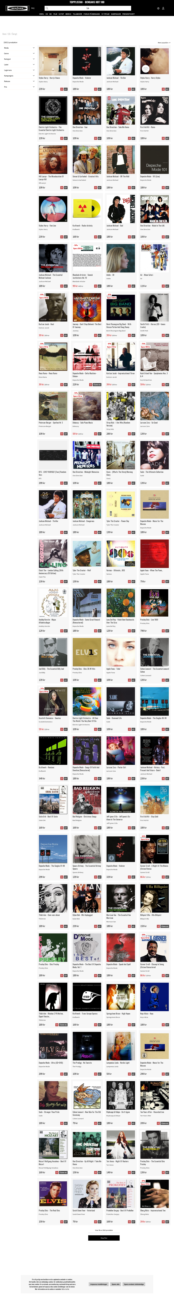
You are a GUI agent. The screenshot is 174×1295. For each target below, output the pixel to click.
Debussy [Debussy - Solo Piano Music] (76, 426)
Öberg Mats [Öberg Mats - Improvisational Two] (144, 1214)
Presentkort (128, 14)
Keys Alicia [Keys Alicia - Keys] (144, 1017)
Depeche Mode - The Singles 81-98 (52, 865)
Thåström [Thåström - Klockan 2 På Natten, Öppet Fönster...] (42, 1020)
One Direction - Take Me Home (117, 127)
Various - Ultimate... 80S (115, 570)
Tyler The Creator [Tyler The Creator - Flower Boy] (112, 525)
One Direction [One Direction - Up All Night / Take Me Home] (78, 1168)
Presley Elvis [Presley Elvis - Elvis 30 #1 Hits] (77, 672)
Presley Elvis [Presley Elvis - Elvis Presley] (43, 968)
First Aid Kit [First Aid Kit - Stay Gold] (144, 820)
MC (50, 14)
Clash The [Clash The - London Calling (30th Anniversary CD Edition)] (42, 577)
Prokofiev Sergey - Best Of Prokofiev (119, 1210)
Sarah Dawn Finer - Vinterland (84, 1210)
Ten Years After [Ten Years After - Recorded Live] (145, 1116)
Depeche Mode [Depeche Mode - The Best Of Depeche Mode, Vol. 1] (78, 971)
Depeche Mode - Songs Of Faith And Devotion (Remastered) (86, 769)
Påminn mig (97, 385)
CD (47, 14)
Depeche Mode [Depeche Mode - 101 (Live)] (145, 180)
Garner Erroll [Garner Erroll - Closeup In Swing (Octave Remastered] (144, 971)
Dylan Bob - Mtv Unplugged (83, 915)
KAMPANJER (116, 14)
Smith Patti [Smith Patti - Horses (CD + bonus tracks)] (144, 331)
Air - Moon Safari (146, 274)
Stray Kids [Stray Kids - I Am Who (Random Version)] (110, 429)
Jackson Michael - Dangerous (83, 521)
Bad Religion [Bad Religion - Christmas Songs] (77, 820)
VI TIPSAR (105, 14)
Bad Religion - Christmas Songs (84, 816)
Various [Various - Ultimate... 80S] (109, 574)
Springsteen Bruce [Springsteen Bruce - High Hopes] (113, 1017)
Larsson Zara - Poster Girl (116, 767)
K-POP (61, 14)
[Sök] (88, 8)
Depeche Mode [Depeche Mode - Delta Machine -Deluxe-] (78, 380)
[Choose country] (158, 8)
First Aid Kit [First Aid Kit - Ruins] (144, 131)
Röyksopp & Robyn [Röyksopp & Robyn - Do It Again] (113, 1116)
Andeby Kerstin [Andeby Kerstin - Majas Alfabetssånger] (44, 626)
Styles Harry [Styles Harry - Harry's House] (43, 82)
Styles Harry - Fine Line (47, 225)
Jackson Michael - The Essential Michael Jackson (50, 276)
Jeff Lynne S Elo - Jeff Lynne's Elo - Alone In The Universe (118, 818)
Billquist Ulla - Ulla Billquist (150, 915)
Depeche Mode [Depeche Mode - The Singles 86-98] (145, 722)
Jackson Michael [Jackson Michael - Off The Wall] (112, 180)
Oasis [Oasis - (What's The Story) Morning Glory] (108, 478)
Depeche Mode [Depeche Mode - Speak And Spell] (111, 968)
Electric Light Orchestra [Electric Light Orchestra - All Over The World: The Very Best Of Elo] (81, 725)
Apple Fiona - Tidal (113, 668)
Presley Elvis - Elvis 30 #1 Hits (84, 668)
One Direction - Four (80, 127)
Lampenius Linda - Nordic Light (118, 1062)
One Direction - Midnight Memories (86, 471)
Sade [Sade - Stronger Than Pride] (41, 1116)
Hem (4, 33)
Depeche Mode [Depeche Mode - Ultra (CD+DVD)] (44, 1066)
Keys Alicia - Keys (146, 1013)
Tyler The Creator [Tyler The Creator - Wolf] (79, 574)
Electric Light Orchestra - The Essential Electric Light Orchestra (51, 129)
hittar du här (65, 1289)
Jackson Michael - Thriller (116, 77)
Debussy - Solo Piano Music (83, 422)
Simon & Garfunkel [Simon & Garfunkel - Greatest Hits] (79, 180)
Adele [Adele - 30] (108, 278)
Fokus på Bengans (92, 14)
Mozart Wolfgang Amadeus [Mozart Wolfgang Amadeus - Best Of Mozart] (48, 1168)
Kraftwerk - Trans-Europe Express (85, 1013)
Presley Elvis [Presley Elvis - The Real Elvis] (43, 1214)
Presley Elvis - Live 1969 (149, 619)
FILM (55, 14)
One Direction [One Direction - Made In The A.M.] (145, 229)
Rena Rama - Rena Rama (48, 373)
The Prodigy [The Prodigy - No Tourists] (77, 1066)
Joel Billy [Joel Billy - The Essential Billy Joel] (42, 672)
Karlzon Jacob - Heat (46, 324)
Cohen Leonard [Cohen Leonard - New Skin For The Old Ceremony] (78, 1118)
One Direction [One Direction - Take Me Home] (111, 131)
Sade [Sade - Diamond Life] (108, 722)
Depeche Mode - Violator (82, 77)
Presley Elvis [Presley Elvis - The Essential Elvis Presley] (144, 1168)
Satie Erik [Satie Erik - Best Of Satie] (42, 820)
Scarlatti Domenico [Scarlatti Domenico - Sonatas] (45, 722)
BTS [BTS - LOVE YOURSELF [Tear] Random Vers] (40, 478)
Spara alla (115, 1284)
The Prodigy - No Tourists (82, 1062)
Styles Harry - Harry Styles (150, 77)
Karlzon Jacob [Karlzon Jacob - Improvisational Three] (111, 377)
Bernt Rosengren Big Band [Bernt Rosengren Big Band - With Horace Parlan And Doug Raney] (115, 331)
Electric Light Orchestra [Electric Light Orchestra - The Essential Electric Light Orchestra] (47, 134)
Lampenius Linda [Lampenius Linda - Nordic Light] (112, 1066)
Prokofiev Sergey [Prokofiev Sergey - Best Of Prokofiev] (112, 1214)
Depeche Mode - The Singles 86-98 (153, 718)
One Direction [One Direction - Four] (78, 131)
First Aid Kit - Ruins (147, 127)
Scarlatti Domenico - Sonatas (50, 718)
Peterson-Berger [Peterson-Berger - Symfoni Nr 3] (45, 426)
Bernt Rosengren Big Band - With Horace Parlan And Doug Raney (118, 326)
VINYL (41, 14)
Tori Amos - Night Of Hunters (117, 1161)
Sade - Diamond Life (114, 718)
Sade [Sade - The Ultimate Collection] (142, 475)
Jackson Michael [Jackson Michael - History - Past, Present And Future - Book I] (146, 774)
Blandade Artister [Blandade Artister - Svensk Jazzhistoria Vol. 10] (79, 281)
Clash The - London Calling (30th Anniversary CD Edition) (51, 572)
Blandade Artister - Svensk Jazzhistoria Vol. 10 (83, 276)
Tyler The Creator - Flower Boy (117, 521)
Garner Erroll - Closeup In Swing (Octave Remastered (152, 966)
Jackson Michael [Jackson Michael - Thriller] (112, 82)
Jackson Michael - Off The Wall (117, 176)
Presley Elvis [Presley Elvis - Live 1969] (144, 623)
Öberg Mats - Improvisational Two (152, 1210)
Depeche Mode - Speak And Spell (118, 964)
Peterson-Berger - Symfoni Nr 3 (51, 422)
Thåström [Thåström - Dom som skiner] (42, 919)
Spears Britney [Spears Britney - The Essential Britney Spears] (78, 872)
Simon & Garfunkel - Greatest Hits (86, 176)
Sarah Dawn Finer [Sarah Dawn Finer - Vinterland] (79, 1214)
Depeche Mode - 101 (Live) (150, 176)
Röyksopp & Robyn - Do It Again (118, 1112)
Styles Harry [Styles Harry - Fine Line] (43, 229)
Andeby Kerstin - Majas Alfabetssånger (47, 621)
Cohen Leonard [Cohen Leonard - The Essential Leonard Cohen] (145, 675)
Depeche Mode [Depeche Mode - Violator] (78, 82)
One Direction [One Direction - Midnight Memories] (78, 475)
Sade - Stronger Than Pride (49, 1112)
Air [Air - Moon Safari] (141, 278)
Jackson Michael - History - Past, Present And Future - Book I (152, 769)
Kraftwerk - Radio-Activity (82, 225)
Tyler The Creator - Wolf (82, 570)
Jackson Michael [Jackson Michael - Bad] (112, 229)
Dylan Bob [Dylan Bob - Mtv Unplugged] (76, 919)
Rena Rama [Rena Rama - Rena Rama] (43, 377)
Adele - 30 (110, 274)
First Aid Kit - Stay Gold (149, 816)
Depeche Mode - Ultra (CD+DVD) (51, 1062)
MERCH (68, 14)
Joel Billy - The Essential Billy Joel (51, 668)
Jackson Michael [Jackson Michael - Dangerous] (78, 525)
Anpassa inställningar (98, 1284)
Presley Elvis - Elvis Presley (49, 964)
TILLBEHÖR (77, 14)
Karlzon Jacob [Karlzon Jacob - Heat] (44, 328)
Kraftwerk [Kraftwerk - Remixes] (42, 771)
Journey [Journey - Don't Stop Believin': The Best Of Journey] (76, 331)
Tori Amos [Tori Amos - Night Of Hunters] (110, 1165)
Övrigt (14, 33)
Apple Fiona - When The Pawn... (151, 570)
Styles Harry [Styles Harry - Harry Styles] (144, 82)
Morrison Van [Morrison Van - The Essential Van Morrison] (111, 922)
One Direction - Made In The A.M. (152, 225)
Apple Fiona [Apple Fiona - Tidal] (110, 672)
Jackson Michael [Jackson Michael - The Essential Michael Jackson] (45, 281)
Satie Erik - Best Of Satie (48, 816)
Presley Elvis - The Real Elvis (49, 1210)
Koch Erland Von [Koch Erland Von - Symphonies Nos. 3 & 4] (146, 380)
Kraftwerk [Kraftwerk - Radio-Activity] (76, 229)
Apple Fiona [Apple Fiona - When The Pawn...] (144, 574)
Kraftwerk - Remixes (46, 767)
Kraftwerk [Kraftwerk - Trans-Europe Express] (76, 1017)
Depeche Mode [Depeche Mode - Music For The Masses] (145, 528)
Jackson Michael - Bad (114, 225)
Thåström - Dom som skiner (49, 915)
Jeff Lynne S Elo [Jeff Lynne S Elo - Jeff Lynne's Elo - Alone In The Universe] (112, 823)
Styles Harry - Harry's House (49, 77)
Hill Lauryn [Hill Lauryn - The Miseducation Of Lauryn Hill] (42, 183)
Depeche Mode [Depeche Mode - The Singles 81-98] (44, 869)
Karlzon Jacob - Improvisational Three (120, 373)
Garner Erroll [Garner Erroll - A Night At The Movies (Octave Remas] (144, 872)
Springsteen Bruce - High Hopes (118, 1013)
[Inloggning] (163, 8)
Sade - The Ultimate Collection (151, 471)
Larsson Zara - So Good (149, 422)
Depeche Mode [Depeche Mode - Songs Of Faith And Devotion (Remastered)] (78, 774)
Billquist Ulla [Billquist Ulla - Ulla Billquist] (144, 919)
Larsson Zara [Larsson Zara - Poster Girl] (111, 771)
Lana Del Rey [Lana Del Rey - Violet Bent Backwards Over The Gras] (111, 626)
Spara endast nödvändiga (134, 1284)
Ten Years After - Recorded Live (152, 1112)
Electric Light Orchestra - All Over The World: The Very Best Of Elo (85, 719)
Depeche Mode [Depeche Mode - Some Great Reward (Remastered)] (78, 626)
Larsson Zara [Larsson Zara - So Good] (145, 426)
